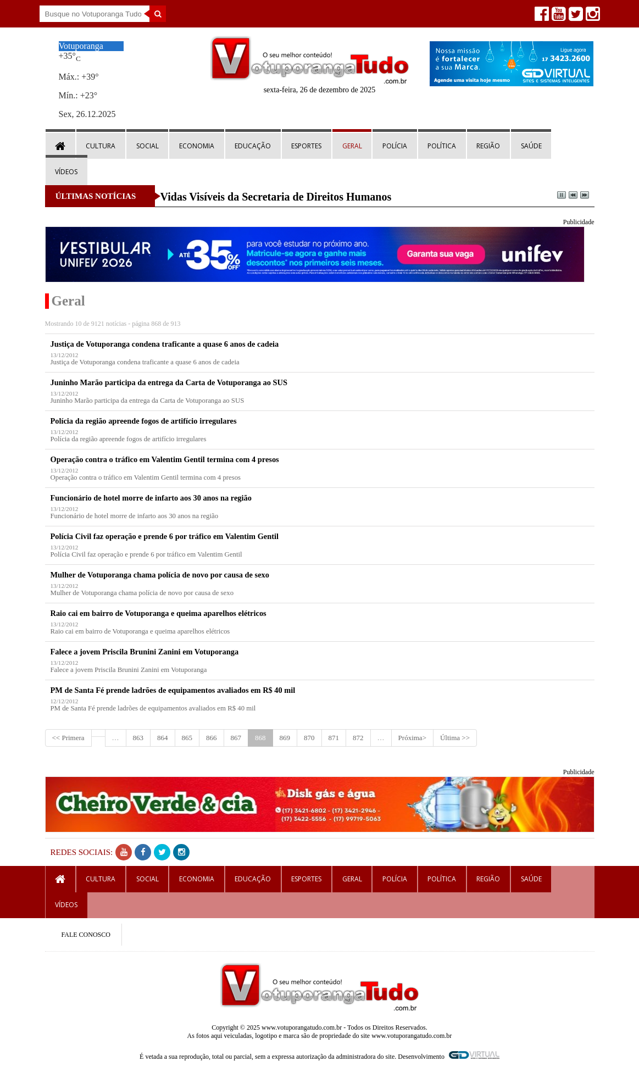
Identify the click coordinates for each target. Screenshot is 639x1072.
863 (138, 738)
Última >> (455, 738)
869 (285, 738)
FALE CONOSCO (86, 934)
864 (162, 738)
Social (147, 146)
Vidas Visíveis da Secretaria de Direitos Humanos (276, 197)
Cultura (100, 146)
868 (260, 738)
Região (488, 146)
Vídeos (66, 171)
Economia (196, 146)
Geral (352, 146)
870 (309, 738)
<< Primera (68, 738)
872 (358, 738)
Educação (253, 146)
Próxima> (412, 738)
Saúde (531, 146)
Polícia (394, 146)
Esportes (306, 146)
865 (187, 738)
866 (211, 738)
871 (334, 738)
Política (441, 146)
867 (236, 738)
